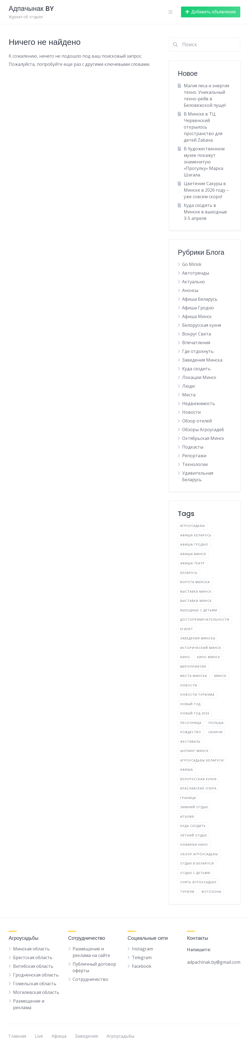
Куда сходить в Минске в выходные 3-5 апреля (205, 211)
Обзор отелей (197, 421)
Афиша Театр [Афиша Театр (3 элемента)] (192, 563)
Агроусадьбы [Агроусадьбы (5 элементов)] (192, 526)
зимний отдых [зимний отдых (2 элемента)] (194, 807)
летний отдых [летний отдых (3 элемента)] (193, 835)
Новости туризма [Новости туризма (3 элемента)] (197, 694)
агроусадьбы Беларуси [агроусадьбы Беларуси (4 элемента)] (202, 760)
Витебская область (33, 966)
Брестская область (32, 957)
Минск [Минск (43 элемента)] (220, 676)
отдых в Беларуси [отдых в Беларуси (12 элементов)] (197, 863)
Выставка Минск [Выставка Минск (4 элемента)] (195, 591)
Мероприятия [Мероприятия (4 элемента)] (193, 666)
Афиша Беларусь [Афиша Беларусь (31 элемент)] (195, 535)
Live (39, 1036)
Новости (191, 412)
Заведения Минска (202, 360)
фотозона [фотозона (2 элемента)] (211, 892)
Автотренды (195, 273)
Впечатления (196, 343)
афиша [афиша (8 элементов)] (186, 769)
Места (188, 395)
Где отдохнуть (198, 351)
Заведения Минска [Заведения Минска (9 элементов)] (197, 638)
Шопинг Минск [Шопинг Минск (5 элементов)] (194, 751)
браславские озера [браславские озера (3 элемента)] (198, 788)
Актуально (193, 282)
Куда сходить (196, 369)
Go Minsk (191, 264)
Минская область (31, 949)
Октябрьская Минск (203, 438)
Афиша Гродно (198, 308)
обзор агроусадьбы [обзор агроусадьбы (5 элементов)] (199, 854)
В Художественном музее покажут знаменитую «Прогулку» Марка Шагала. (204, 162)
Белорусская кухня (201, 325)
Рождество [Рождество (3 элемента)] (190, 732)
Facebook (141, 966)
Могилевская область (36, 992)
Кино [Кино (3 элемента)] (185, 657)
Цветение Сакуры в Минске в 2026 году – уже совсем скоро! (206, 190)
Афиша (59, 1036)
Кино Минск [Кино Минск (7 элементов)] (208, 657)
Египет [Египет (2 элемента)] (186, 629)
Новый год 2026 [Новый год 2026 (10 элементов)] (194, 713)
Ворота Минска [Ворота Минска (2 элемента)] (195, 582)
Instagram (142, 949)
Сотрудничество (90, 979)
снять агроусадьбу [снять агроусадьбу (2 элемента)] (198, 882)
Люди (188, 386)
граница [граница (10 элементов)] (188, 798)
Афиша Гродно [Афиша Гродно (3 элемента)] (194, 544)
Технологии (195, 464)
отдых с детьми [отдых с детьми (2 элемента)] (195, 873)
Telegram (142, 957)
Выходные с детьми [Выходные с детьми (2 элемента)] (198, 610)
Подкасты (192, 447)
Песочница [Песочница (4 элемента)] (190, 723)
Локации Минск (199, 377)
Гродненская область (36, 975)
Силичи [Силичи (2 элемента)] (215, 732)
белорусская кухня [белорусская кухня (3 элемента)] (198, 779)
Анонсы (190, 290)
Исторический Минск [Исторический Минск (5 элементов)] (200, 648)
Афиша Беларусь (199, 299)
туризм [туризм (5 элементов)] (187, 892)
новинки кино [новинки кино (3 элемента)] (194, 844)
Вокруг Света (196, 334)
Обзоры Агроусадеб (203, 430)
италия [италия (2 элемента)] (187, 816)
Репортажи (194, 456)
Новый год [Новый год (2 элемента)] (190, 704)
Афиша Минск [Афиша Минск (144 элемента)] (193, 554)
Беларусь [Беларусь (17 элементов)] (189, 573)
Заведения (86, 1036)
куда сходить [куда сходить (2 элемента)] (193, 826)
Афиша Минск (197, 316)
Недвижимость (198, 403)
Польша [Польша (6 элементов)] (216, 723)
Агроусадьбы (120, 1036)
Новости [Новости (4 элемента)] (188, 685)
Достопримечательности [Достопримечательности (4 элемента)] (204, 619)
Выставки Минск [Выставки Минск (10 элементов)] (196, 601)
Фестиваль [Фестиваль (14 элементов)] (190, 741)
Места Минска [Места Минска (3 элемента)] (193, 676)
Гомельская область (34, 984)
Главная (17, 1036)
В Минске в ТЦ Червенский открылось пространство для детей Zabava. (203, 127)
